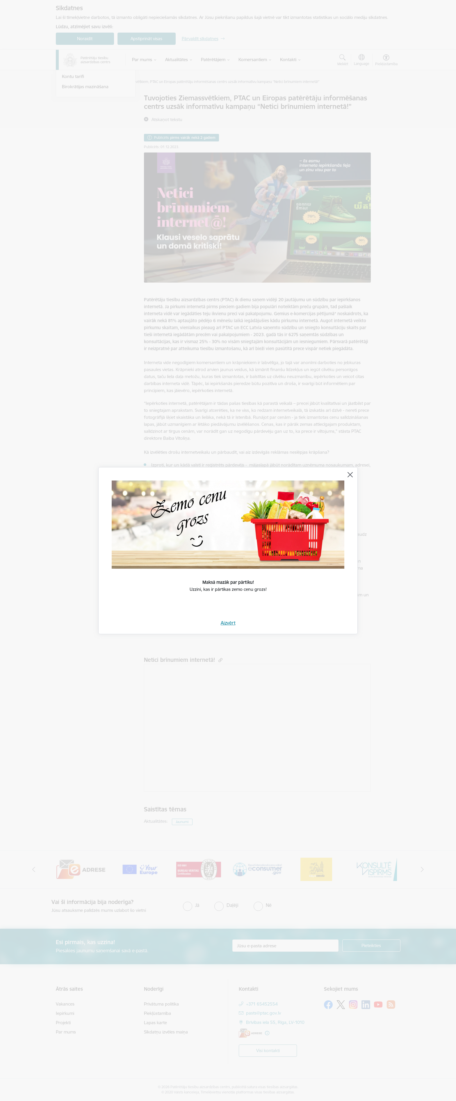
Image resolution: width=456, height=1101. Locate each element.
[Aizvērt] (350, 474)
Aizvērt (228, 623)
